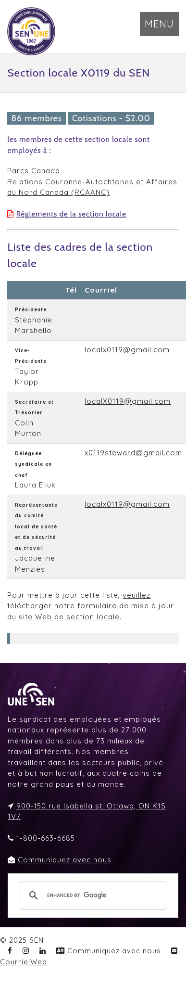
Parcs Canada (33, 170)
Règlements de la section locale (71, 214)
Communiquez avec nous (65, 859)
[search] (91, 895)
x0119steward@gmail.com (133, 452)
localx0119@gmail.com (127, 349)
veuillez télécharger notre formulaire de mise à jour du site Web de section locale (90, 605)
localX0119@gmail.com (128, 401)
